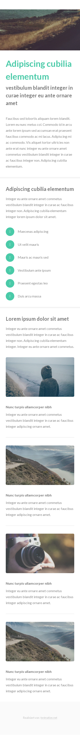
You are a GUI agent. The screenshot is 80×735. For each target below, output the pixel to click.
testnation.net (49, 717)
